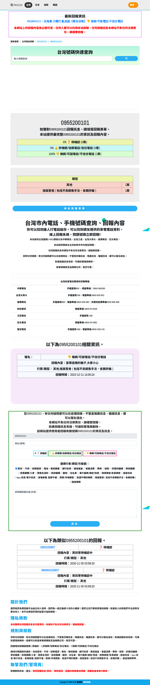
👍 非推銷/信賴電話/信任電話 (65, 453)
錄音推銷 (75, 482)
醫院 (63, 473)
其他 (18, 468)
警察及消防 (41, 473)
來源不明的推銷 (83, 477)
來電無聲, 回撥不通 (46, 477)
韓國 (55, 4)
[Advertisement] (75, 86)
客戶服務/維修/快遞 (88, 473)
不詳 (26, 468)
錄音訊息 (126, 473)
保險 (105, 468)
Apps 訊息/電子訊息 (24, 477)
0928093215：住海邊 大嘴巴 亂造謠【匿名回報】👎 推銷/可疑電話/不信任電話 (75, 21)
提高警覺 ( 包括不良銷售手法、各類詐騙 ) (114, 477)
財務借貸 (35, 468)
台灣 (28, 4)
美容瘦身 (77, 468)
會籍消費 (89, 468)
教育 (98, 468)
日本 (37, 4)
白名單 (72, 473)
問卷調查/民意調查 (110, 473)
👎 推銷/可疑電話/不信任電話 (100, 453)
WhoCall (16, 5)
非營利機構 (116, 468)
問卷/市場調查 (65, 477)
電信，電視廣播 (50, 468)
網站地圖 (86, 682)
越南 (46, 4)
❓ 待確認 (41, 453)
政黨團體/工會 (26, 473)
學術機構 (129, 468)
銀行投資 (65, 468)
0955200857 (47, 547)
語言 (132, 4)
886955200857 (50, 570)
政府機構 (54, 473)
